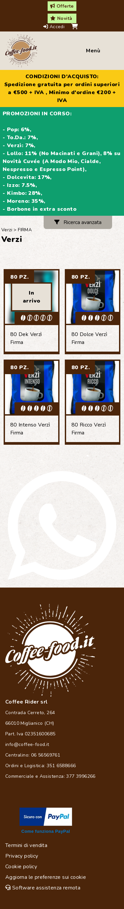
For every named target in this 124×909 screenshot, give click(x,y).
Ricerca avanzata (78, 222)
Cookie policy (21, 866)
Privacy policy (21, 856)
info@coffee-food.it (27, 744)
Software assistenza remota (42, 887)
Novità (61, 18)
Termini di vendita (26, 845)
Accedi (54, 27)
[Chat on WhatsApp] (62, 525)
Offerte (62, 6)
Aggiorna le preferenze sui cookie (45, 877)
